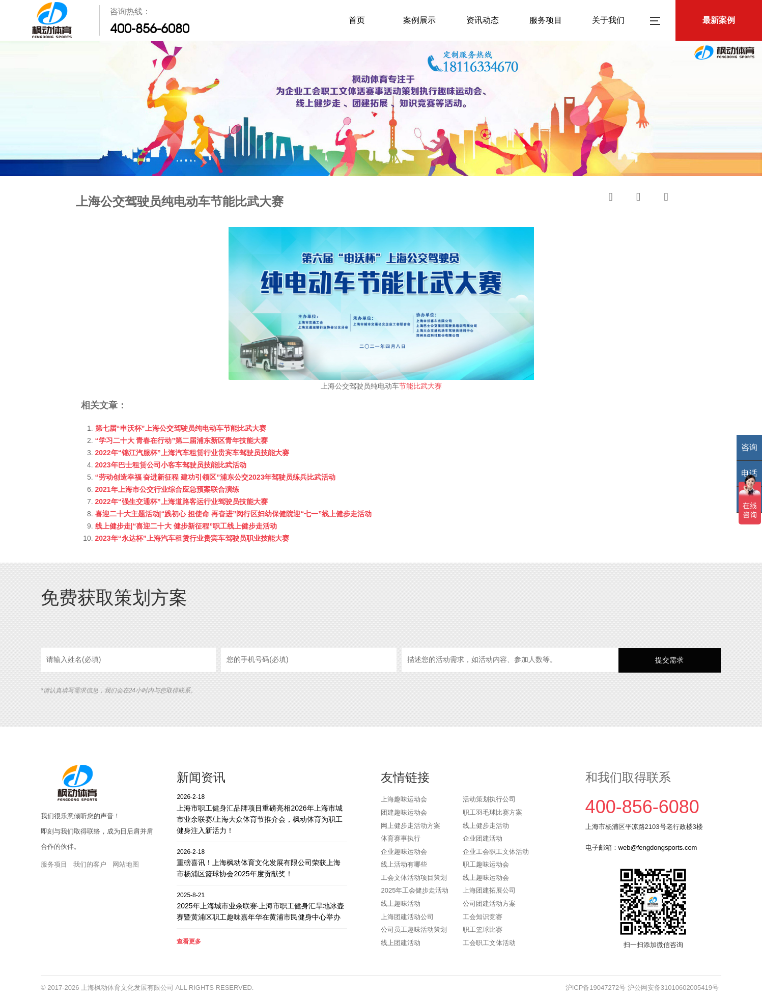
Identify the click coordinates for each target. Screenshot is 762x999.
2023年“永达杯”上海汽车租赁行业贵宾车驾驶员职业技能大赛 (192, 538)
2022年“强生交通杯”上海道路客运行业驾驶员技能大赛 (181, 501)
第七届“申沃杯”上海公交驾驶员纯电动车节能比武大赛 (180, 428)
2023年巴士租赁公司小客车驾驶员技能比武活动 (170, 465)
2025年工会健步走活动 (414, 890)
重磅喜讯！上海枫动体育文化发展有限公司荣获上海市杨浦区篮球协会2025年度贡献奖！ (262, 862)
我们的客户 (89, 864)
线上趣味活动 (400, 903)
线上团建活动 (400, 943)
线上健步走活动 (486, 825)
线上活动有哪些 (404, 864)
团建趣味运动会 (404, 812)
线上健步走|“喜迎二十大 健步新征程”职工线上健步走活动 (186, 526)
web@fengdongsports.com (657, 847)
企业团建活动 (482, 838)
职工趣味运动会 (486, 864)
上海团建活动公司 (407, 917)
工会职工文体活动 (489, 943)
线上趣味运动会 (486, 877)
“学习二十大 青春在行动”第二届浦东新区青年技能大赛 (181, 440)
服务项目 (545, 20)
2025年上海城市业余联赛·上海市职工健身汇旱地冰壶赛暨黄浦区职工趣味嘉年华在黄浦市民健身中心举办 (262, 906)
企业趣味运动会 (404, 851)
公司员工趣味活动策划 (414, 929)
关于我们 (608, 20)
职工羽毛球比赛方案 (492, 812)
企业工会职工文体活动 (496, 851)
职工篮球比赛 (482, 929)
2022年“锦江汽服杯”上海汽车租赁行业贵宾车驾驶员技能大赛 (192, 453)
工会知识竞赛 (482, 917)
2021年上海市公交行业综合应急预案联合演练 (167, 489)
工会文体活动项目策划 (414, 877)
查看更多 (189, 941)
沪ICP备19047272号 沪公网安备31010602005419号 (642, 987)
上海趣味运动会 (404, 799)
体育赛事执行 (400, 838)
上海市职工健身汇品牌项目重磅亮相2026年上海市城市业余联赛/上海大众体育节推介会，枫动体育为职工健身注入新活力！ (262, 813)
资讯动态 (482, 20)
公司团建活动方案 (489, 903)
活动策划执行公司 (489, 799)
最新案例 (718, 20)
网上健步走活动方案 (410, 825)
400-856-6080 (149, 28)
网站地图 (125, 864)
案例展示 (419, 20)
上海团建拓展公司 (489, 890)
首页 (357, 20)
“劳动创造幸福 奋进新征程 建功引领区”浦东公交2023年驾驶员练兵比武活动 (215, 477)
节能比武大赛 (420, 386)
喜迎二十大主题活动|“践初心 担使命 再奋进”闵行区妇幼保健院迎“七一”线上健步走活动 (233, 514)
